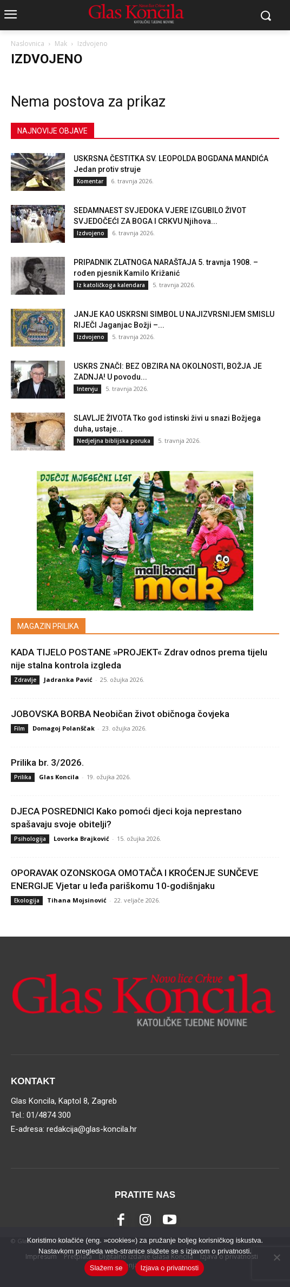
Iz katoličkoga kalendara (111, 285)
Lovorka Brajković (81, 838)
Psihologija (30, 838)
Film (19, 728)
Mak (61, 43)
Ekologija (26, 900)
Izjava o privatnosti (170, 1268)
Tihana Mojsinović (77, 900)
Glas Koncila (59, 777)
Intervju (87, 389)
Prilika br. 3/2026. (47, 762)
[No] (276, 1257)
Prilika (22, 777)
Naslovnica (27, 43)
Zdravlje (25, 680)
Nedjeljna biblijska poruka (113, 441)
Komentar (90, 181)
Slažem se (106, 1268)
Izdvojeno (90, 233)
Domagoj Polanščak (63, 728)
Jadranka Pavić (68, 679)
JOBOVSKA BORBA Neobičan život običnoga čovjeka (120, 713)
